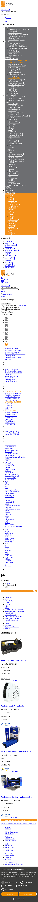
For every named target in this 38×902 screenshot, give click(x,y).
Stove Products (13, 175)
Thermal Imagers (14, 86)
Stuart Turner (13, 228)
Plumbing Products (10, 615)
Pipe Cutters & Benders (16, 154)
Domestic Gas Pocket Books (17, 47)
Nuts (10, 145)
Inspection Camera (14, 72)
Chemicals (8, 602)
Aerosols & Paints (14, 107)
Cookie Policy (10, 248)
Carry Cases (12, 31)
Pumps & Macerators (11, 620)
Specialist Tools (13, 171)
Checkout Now (6, 303)
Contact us (9, 247)
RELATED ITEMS (14, 78)
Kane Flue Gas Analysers (16, 74)
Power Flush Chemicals (16, 98)
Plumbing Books (14, 50)
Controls (7, 604)
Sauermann (12, 225)
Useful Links (9, 267)
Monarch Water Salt (15, 143)
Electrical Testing (14, 69)
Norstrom (11, 216)
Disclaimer (9, 252)
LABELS (7, 57)
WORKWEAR (9, 192)
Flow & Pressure (14, 123)
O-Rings (11, 147)
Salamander (12, 221)
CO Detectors (13, 67)
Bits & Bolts (12, 111)
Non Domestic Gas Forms (17, 36)
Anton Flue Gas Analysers (17, 66)
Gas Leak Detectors (15, 71)
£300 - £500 (12, 90)
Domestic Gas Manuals (16, 45)
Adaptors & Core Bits (15, 105)
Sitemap (8, 260)
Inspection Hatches (14, 137)
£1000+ (11, 88)
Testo (10, 232)
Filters (7, 608)
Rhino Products (13, 220)
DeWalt (11, 209)
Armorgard (12, 202)
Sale (6, 622)
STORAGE (8, 190)
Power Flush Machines (16, 100)
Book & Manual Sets (15, 43)
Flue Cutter (12, 124)
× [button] (36, 868)
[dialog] (19, 884)
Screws (11, 163)
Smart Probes (13, 81)
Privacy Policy (10, 257)
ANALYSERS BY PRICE (17, 62)
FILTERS (8, 187)
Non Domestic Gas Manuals (17, 48)
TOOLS (7, 102)
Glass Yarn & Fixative (15, 133)
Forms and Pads (10, 255)
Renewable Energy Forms (17, 40)
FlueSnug (11, 126)
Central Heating (13, 114)
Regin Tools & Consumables (13, 616)
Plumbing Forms (14, 38)
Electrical (11, 118)
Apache (11, 199)
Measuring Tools (14, 76)
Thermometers (13, 178)
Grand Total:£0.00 (6, 295)
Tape (10, 176)
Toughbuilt (12, 234)
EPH (10, 211)
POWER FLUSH (10, 95)
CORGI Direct (13, 206)
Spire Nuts (12, 173)
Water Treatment (14, 183)
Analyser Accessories (15, 64)
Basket (5, 282)
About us (8, 241)
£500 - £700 (12, 92)
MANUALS (8, 41)
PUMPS (7, 189)
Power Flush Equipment (12, 618)
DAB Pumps (12, 208)
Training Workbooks (15, 55)
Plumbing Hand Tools (15, 156)
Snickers (11, 227)
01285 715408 (5, 10)
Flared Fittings (13, 121)
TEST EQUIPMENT (11, 59)
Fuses (10, 130)
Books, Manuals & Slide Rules (14, 611)
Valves (7, 606)
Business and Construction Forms (19, 29)
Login (7, 21)
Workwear (8, 628)
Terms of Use (9, 262)
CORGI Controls (14, 204)
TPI (10, 230)
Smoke (11, 166)
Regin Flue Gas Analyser (16, 79)
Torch (10, 180)
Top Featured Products (12, 627)
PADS (6, 27)
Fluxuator (12, 128)
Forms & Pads (9, 613)
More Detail (14, 680)
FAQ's (7, 254)
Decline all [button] (28, 894)
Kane (10, 214)
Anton (10, 197)
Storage (7, 623)
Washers (11, 182)
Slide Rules (12, 53)
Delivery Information (12, 250)
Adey (10, 195)
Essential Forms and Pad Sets (18, 34)
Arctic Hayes (13, 201)
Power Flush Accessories (16, 97)
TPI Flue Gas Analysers (16, 83)
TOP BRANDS (9, 194)
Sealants (11, 164)
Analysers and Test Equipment (14, 609)
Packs (6, 599)
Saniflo (11, 223)
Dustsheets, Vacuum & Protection (19, 116)
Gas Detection (13, 131)
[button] (19, 899)
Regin (10, 218)
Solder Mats (12, 168)
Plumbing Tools (13, 157)
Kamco (11, 213)
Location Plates (13, 142)
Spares (11, 169)
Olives (11, 150)
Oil (9, 149)
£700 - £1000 (13, 93)
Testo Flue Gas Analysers (16, 85)
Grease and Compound (16, 135)
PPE (10, 152)
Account (5, 279)
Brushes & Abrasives (15, 112)
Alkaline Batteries (14, 109)
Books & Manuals (11, 245)
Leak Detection (13, 140)
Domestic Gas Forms (15, 33)
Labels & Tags (9, 601)
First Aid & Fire (13, 119)
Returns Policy (10, 259)
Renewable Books (14, 52)
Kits (10, 138)
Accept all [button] (9, 894)
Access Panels (13, 104)
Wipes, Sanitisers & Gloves (17, 185)
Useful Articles (10, 266)
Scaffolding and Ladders (16, 161)
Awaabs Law (9, 243)
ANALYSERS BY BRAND (17, 60)
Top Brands (9, 264)
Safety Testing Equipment (17, 159)
